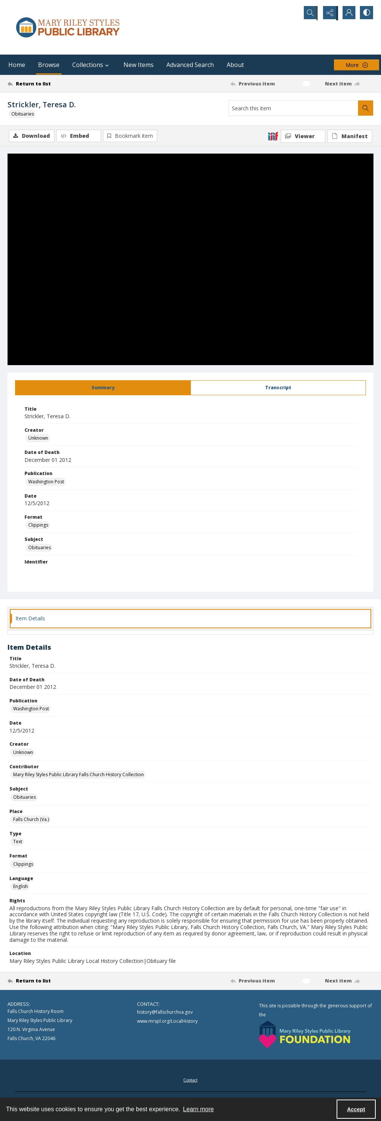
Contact (190, 1080)
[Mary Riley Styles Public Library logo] (68, 27)
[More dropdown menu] (356, 64)
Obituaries (22, 114)
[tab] (102, 388)
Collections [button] (91, 64)
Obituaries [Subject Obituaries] (39, 548)
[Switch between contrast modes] (366, 13)
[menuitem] (190, 1079)
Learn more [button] (198, 1109)
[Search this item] (293, 108)
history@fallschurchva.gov (165, 1013)
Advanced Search (190, 65)
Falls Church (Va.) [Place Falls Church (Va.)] (31, 819)
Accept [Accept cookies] (356, 1109)
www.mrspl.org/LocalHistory (167, 1022)
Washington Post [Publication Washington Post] (46, 482)
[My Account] (347, 13)
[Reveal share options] (328, 13)
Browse (48, 65)
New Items (138, 65)
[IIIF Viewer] (303, 136)
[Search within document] (365, 108)
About (235, 65)
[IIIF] (273, 135)
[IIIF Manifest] (349, 136)
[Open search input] (309, 13)
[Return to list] (57, 83)
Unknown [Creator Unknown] (38, 439)
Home (16, 65)
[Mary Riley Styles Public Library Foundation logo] (305, 1035)
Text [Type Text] (17, 842)
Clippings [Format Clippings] (38, 525)
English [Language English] (20, 887)
